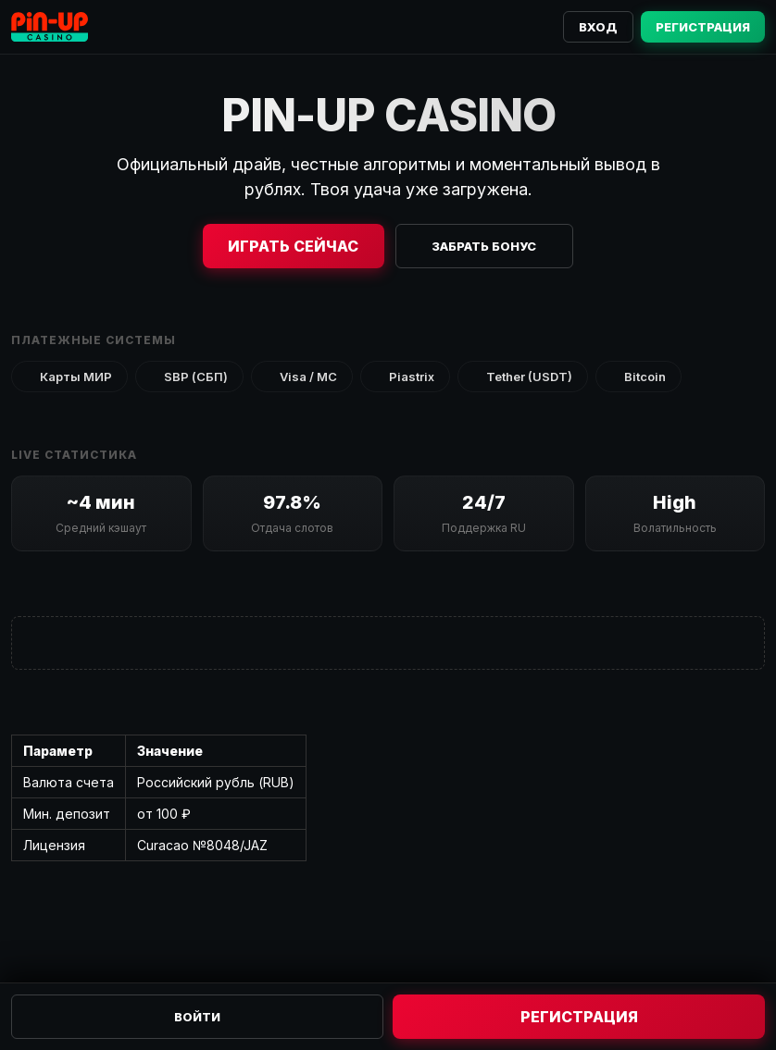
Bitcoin (638, 376)
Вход (598, 26)
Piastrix (405, 376)
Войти (197, 1016)
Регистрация (703, 26)
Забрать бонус (484, 246)
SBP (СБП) (189, 376)
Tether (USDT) (522, 376)
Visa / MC (302, 376)
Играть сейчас (293, 246)
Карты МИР (69, 376)
